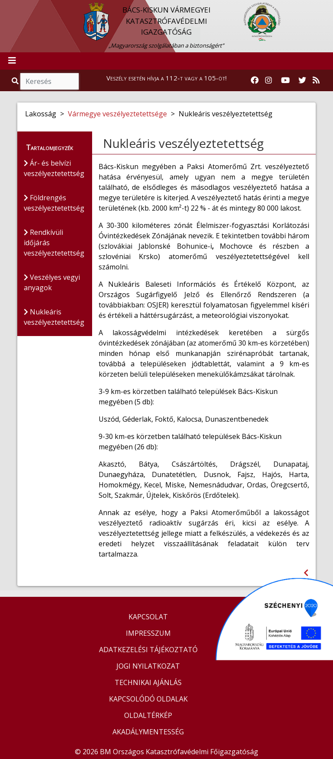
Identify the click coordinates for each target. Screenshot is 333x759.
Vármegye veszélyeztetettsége (117, 113)
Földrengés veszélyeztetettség (54, 203)
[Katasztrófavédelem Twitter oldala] (302, 80)
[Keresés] (49, 81)
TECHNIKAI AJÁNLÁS (148, 682)
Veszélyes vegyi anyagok (52, 282)
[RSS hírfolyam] (316, 80)
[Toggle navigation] (12, 61)
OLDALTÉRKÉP (148, 715)
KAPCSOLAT (148, 616)
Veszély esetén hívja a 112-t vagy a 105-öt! (166, 78)
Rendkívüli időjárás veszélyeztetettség (54, 242)
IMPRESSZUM (148, 633)
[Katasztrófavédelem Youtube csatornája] (285, 80)
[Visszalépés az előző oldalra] (306, 573)
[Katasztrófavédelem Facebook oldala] (254, 80)
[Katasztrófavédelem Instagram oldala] (268, 80)
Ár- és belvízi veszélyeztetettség (54, 168)
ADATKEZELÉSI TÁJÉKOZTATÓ (148, 649)
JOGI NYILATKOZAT (148, 666)
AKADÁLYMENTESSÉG (148, 732)
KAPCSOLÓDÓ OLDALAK (148, 699)
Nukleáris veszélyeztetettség (54, 317)
